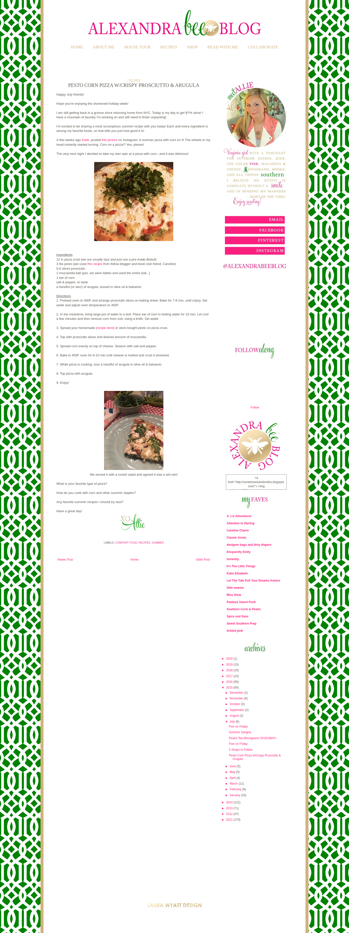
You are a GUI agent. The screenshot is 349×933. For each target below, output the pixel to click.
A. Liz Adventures (239, 516)
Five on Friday (238, 726)
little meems (235, 587)
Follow (255, 407)
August (235, 715)
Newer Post (65, 559)
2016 (230, 682)
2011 (230, 819)
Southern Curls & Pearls (244, 609)
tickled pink (235, 630)
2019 (230, 664)
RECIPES (168, 47)
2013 (230, 808)
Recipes (144, 542)
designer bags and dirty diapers (249, 545)
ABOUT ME (103, 47)
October (235, 704)
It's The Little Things (241, 566)
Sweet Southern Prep (242, 623)
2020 (230, 658)
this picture (109, 140)
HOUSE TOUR (137, 47)
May (233, 772)
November (237, 698)
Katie (85, 140)
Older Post (203, 559)
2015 (230, 687)
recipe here (105, 328)
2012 (230, 814)
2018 (230, 670)
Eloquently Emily (239, 552)
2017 (230, 676)
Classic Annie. (237, 537)
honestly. (233, 559)
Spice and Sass (237, 616)
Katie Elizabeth (237, 573)
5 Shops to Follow (240, 749)
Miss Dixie (234, 595)
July (233, 721)
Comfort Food (126, 542)
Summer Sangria (240, 732)
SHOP (192, 47)
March (234, 783)
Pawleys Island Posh (241, 602)
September (237, 710)
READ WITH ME (222, 47)
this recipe (94, 264)
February (236, 789)
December (237, 692)
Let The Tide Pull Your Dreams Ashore (253, 580)
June (233, 766)
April (233, 778)
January (235, 795)
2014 (230, 802)
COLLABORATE (263, 47)
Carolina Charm (238, 530)
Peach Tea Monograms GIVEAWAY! (252, 738)
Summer (158, 542)
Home (77, 47)
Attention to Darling (240, 523)
